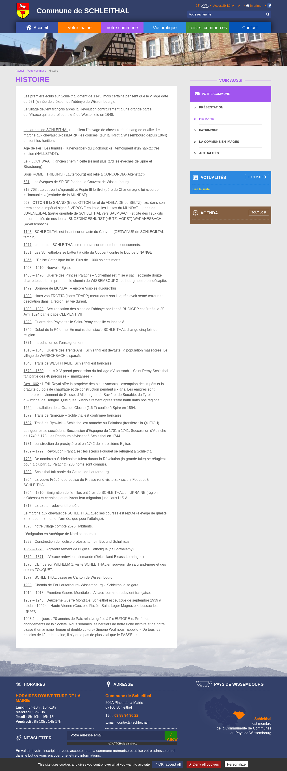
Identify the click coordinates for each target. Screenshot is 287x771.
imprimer (256, 5)
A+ (234, 5)
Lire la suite (201, 189)
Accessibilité (221, 5)
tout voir (255, 177)
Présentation (211, 107)
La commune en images (219, 141)
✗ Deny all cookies (204, 764)
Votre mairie (80, 27)
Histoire (206, 119)
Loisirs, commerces (207, 27)
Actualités (209, 153)
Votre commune (122, 27)
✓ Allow (172, 736)
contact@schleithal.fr (134, 722)
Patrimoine (208, 130)
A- (239, 5)
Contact (250, 27)
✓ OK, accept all (167, 764)
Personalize (236, 764)
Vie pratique (165, 27)
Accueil (41, 27)
